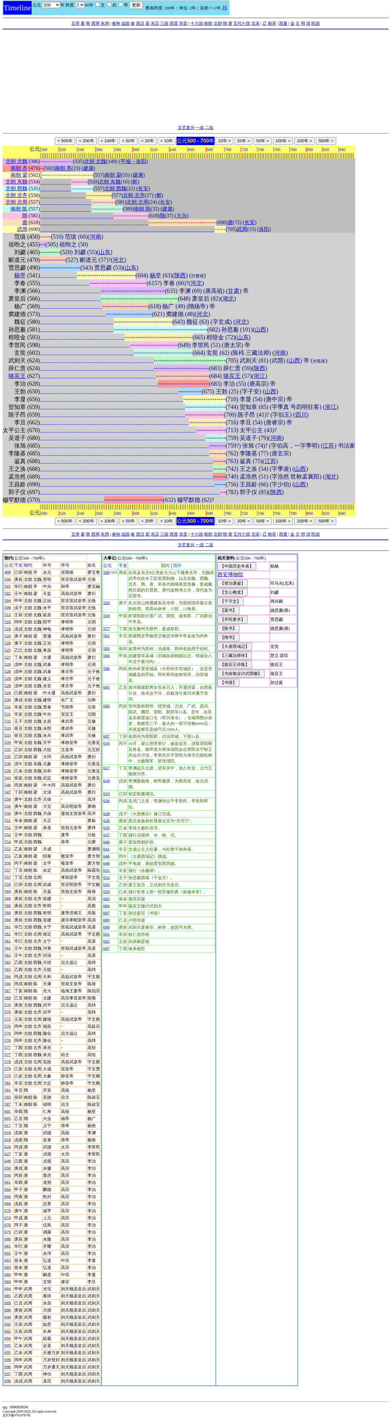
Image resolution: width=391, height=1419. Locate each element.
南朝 (208, 23)
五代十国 (241, 23)
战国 (125, 23)
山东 (104, 252)
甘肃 (233, 291)
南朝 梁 (19, 175)
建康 (88, 168)
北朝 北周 (16, 202)
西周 (95, 23)
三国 (164, 23)
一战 (200, 127)
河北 (118, 260)
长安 (143, 188)
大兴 (181, 215)
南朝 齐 (19, 168)
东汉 (155, 23)
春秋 (116, 23)
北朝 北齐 (16, 195)
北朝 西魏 (16, 188)
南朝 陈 (19, 209)
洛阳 (264, 229)
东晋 (183, 23)
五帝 (75, 23)
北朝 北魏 (16, 161)
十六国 (196, 23)
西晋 (174, 23)
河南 (95, 236)
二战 (209, 127)
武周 (22, 229)
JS (224, 7)
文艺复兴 (186, 127)
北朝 (218, 23)
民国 (315, 23)
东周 (105, 23)
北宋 (255, 23)
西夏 (283, 23)
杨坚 (20, 275)
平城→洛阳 (133, 161)
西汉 (140, 23)
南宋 (272, 23)
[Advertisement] (195, 78)
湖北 (228, 298)
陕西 (180, 275)
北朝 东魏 (16, 181)
